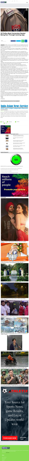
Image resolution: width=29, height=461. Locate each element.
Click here (7, 453)
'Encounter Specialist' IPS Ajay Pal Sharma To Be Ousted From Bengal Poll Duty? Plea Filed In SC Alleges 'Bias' (13, 387)
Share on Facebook (13, 42)
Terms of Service (4, 458)
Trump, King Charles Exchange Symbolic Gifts (11, 283)
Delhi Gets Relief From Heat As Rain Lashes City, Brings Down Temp (14, 300)
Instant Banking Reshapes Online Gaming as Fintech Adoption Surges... (9, 171)
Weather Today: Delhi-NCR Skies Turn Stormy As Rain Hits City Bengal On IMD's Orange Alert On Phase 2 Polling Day (14, 369)
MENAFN (3, 46)
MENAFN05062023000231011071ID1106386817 (10, 102)
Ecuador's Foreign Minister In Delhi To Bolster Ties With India (14, 352)
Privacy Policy (4, 459)
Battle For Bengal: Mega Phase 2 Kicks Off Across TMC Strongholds (13, 318)
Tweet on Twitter (18, 42)
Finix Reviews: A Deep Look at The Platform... (6, 172)
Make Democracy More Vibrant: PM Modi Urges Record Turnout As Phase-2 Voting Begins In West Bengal (13, 263)
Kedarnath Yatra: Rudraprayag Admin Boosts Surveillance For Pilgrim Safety (14, 335)
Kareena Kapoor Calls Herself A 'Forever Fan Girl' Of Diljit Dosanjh (13, 243)
